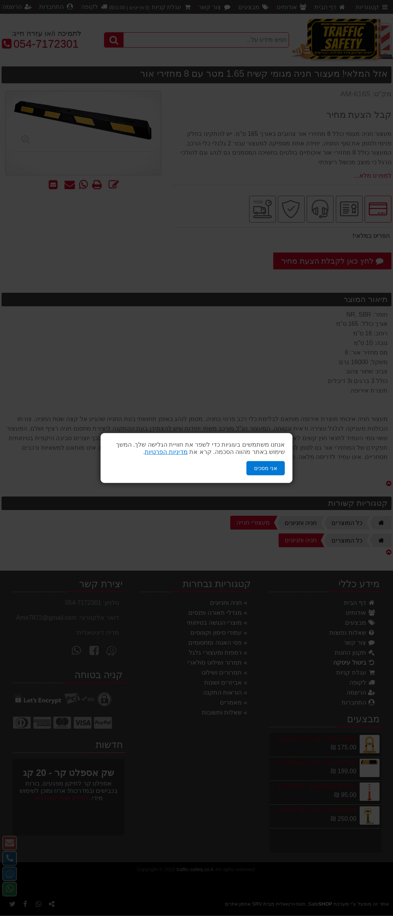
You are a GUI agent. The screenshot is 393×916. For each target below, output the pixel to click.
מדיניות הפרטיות (166, 452)
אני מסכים (265, 468)
